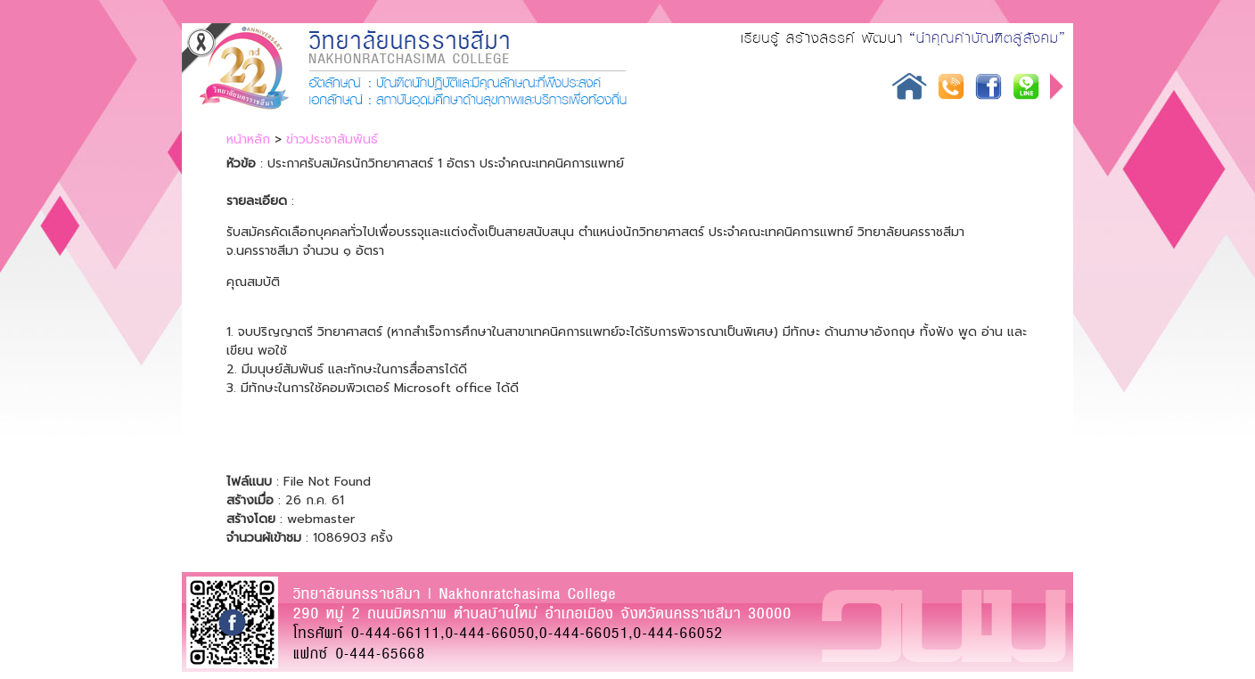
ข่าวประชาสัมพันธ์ (332, 139)
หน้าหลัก (248, 139)
